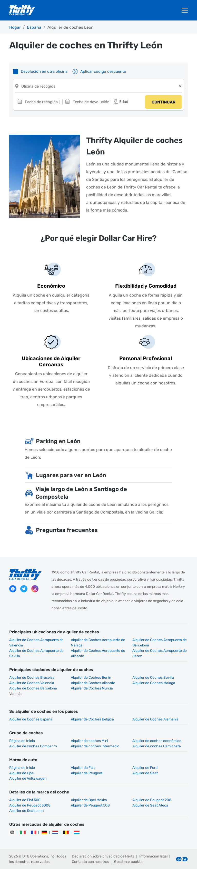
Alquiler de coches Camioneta (156, 746)
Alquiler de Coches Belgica (92, 719)
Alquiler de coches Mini (89, 741)
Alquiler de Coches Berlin (91, 677)
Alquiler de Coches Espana (30, 719)
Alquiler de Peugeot (86, 773)
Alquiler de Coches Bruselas (31, 677)
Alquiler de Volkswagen (27, 778)
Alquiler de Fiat (83, 768)
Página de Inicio (22, 741)
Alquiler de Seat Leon (26, 811)
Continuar (163, 102)
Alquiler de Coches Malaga (153, 683)
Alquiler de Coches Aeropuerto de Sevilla (36, 653)
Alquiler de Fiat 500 (25, 800)
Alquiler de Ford (144, 768)
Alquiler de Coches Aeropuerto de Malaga (98, 642)
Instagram (34, 588)
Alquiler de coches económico (156, 741)
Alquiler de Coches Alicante (93, 683)
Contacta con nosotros (90, 862)
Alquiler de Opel (21, 773)
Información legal (153, 856)
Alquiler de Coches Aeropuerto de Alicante (98, 653)
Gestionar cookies (128, 862)
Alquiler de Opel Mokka (89, 800)
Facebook (12, 588)
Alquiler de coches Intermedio (95, 746)
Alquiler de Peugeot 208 (151, 800)
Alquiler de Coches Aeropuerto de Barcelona (159, 642)
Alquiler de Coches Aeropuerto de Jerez (159, 653)
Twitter (23, 588)
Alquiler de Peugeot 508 (90, 805)
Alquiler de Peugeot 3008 (30, 805)
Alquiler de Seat (145, 773)
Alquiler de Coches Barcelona (33, 688)
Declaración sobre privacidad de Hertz (103, 856)
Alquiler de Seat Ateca (150, 805)
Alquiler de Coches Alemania (155, 719)
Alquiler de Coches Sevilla (153, 677)
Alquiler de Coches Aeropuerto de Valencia (36, 642)
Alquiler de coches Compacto (33, 746)
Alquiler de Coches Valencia (31, 683)
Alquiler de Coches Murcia (92, 688)
